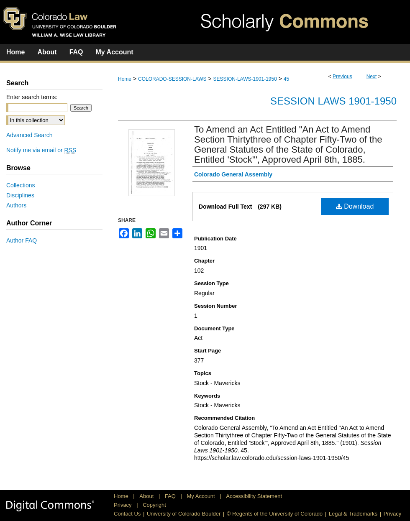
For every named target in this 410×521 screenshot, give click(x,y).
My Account (202, 496)
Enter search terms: (31, 97)
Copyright (154, 505)
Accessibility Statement (254, 496)
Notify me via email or (41, 150)
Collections (20, 185)
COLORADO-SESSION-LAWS (172, 79)
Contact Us (127, 514)
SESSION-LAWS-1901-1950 (245, 79)
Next (371, 76)
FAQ (171, 496)
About (147, 496)
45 (286, 79)
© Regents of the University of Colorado (275, 514)
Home (124, 79)
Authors (16, 205)
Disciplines (20, 195)
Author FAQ (21, 240)
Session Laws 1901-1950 (333, 101)
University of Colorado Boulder (183, 514)
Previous (342, 76)
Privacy (123, 505)
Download (355, 206)
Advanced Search (29, 135)
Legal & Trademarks (353, 514)
